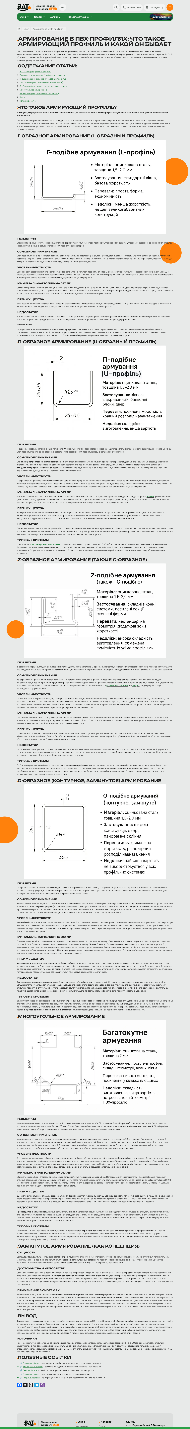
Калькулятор (154, 7)
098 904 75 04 (132, 7)
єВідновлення (161, 16)
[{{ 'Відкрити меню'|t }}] (169, 7)
